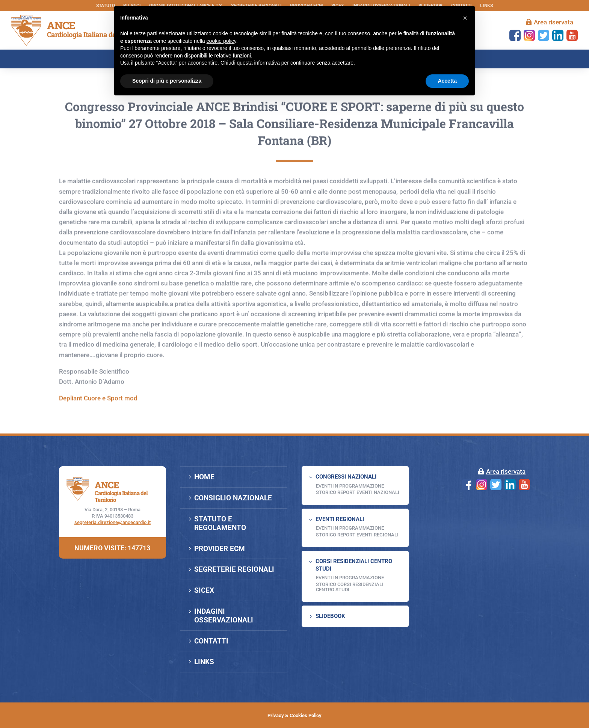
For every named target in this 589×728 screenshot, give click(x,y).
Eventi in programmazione (350, 577)
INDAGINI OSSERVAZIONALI (223, 615)
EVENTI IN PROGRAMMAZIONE (350, 486)
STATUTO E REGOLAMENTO (220, 523)
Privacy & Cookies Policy (294, 715)
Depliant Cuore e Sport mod (98, 426)
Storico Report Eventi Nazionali (357, 492)
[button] (465, 18)
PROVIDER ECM (219, 548)
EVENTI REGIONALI (340, 519)
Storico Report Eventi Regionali (357, 535)
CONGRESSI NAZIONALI (346, 476)
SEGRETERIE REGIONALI (234, 569)
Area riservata (553, 22)
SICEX (204, 590)
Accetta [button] (447, 81)
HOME (204, 477)
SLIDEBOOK (330, 616)
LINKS (486, 5)
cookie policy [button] (221, 41)
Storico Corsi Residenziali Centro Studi (350, 586)
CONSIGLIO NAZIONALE (233, 498)
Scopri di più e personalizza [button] (166, 81)
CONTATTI (211, 641)
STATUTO (105, 5)
